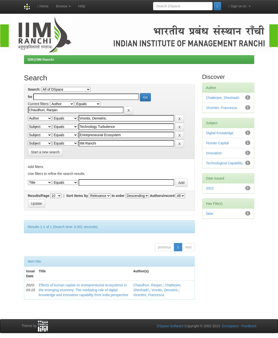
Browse (63, 6)
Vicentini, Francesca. (149, 295)
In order (118, 196)
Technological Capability (224, 163)
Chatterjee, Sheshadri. (223, 98)
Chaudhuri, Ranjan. (148, 285)
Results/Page (38, 196)
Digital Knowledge (219, 133)
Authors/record (162, 196)
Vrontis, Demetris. (165, 290)
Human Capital (217, 143)
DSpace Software (170, 326)
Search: (34, 89)
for (30, 97)
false (209, 214)
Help (81, 6)
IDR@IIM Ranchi (41, 59)
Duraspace (230, 326)
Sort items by (77, 196)
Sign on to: (240, 6)
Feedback (249, 326)
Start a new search (45, 152)
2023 (210, 188)
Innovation (214, 153)
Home (42, 6)
